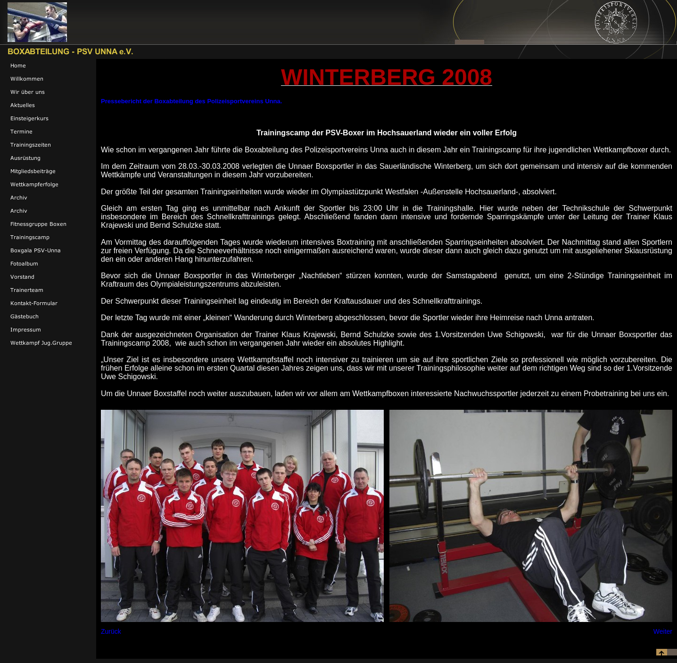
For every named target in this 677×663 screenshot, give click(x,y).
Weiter (662, 631)
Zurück (111, 631)
